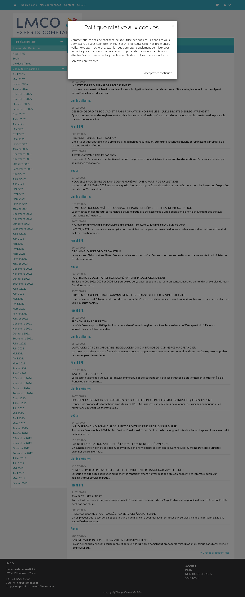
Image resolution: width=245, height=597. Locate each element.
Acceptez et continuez (158, 73)
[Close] (173, 26)
